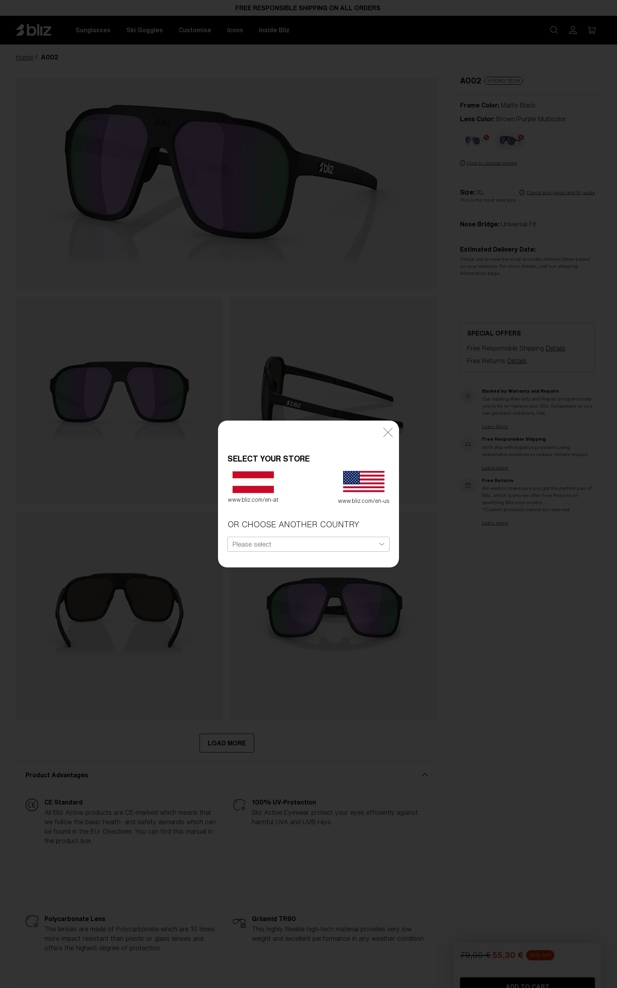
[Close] (388, 427)
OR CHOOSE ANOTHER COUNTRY (293, 519)
